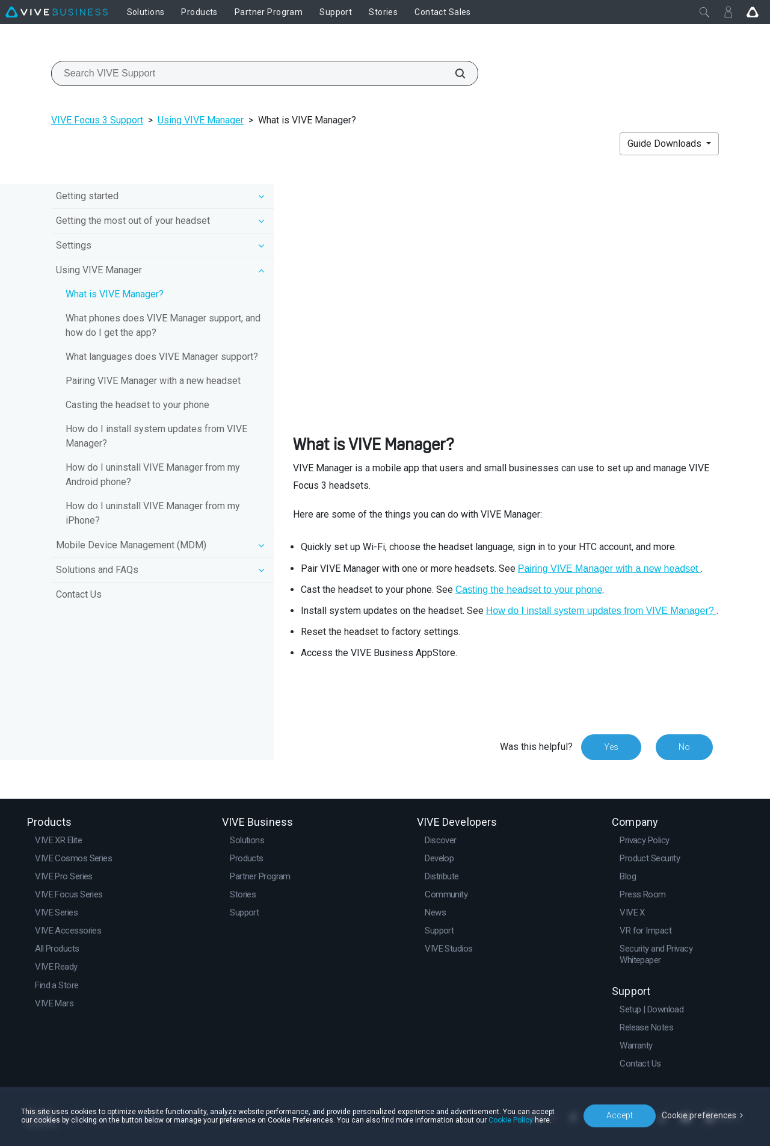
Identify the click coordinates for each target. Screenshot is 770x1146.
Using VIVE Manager (201, 120)
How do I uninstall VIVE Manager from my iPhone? (153, 513)
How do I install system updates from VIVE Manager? (156, 436)
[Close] (704, 12)
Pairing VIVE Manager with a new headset (153, 380)
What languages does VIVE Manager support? (162, 356)
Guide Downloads (665, 143)
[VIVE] (56, 12)
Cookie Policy (510, 1120)
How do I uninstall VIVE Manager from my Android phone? (153, 475)
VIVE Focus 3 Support (97, 120)
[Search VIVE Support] (454, 73)
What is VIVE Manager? (115, 294)
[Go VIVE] (753, 12)
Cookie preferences (699, 1115)
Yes (611, 747)
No (684, 747)
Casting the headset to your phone (137, 404)
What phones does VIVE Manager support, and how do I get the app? (163, 325)
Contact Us (79, 594)
